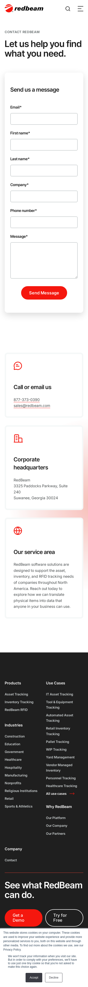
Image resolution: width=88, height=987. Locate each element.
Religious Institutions (21, 791)
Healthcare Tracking (61, 786)
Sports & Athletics (19, 806)
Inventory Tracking (19, 702)
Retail (9, 798)
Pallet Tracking (57, 742)
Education (12, 744)
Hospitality (13, 767)
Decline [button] (53, 977)
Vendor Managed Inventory (59, 767)
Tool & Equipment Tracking (59, 704)
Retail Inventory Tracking (58, 731)
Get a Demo (18, 918)
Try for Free (60, 918)
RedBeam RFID (16, 710)
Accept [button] (34, 977)
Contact (11, 860)
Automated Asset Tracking (59, 717)
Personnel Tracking (61, 778)
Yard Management (60, 757)
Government (14, 752)
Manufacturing (16, 775)
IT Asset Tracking (59, 694)
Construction (15, 736)
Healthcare (13, 759)
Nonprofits (13, 783)
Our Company (56, 825)
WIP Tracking (56, 749)
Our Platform (56, 818)
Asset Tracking (16, 694)
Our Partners (55, 833)
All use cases (56, 794)
